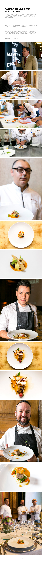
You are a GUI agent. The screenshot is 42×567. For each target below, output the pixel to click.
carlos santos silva (6, 1)
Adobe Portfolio (22, 564)
